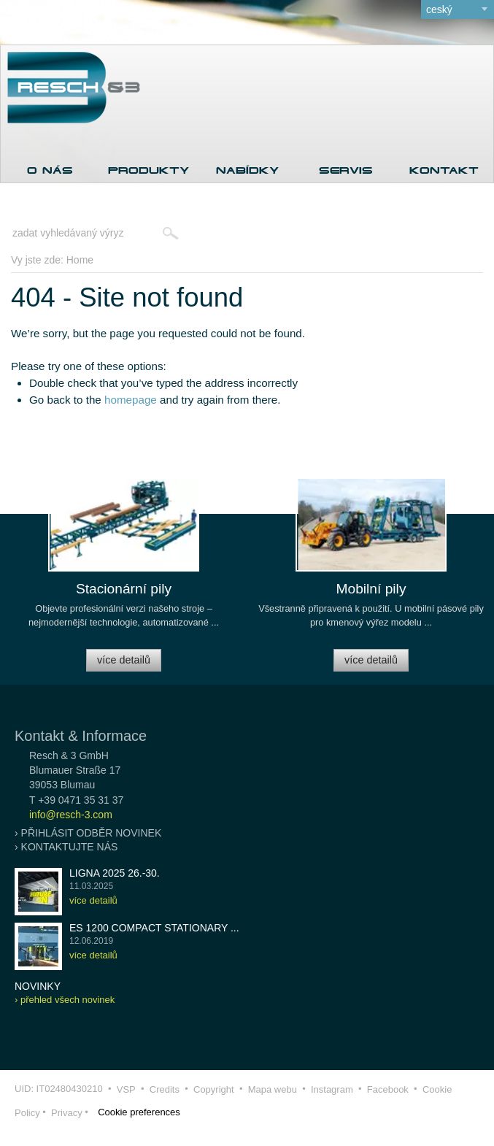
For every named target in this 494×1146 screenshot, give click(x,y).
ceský (439, 9)
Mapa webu (272, 1089)
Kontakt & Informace (81, 735)
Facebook (388, 1089)
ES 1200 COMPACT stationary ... (154, 928)
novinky (38, 986)
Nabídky (247, 170)
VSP (126, 1089)
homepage (130, 399)
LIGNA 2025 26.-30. (114, 873)
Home (79, 260)
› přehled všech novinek (65, 999)
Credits (165, 1089)
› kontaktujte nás (66, 847)
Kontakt (444, 170)
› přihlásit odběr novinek (88, 833)
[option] (123, 581)
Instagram (332, 1089)
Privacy (66, 1112)
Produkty (148, 170)
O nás (50, 170)
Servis (346, 170)
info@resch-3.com (70, 814)
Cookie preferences (139, 1112)
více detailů (123, 660)
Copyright (213, 1089)
